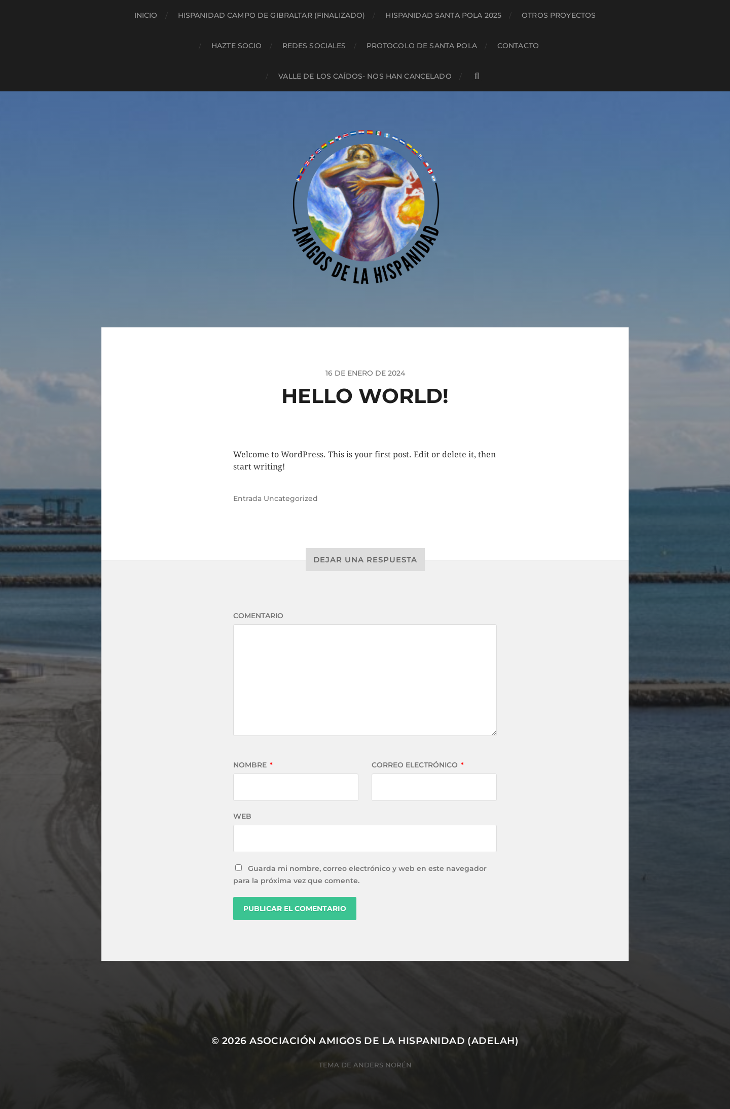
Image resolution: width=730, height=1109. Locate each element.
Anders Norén (382, 1065)
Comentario (258, 615)
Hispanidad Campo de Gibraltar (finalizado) (272, 15)
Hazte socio (236, 45)
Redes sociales (314, 45)
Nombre (253, 764)
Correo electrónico (418, 764)
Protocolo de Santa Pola (422, 45)
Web (242, 816)
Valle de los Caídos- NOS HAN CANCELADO (364, 76)
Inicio (146, 15)
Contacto (518, 45)
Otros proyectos (559, 15)
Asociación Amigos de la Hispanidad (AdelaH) (384, 1041)
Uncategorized (291, 498)
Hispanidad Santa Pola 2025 (443, 15)
